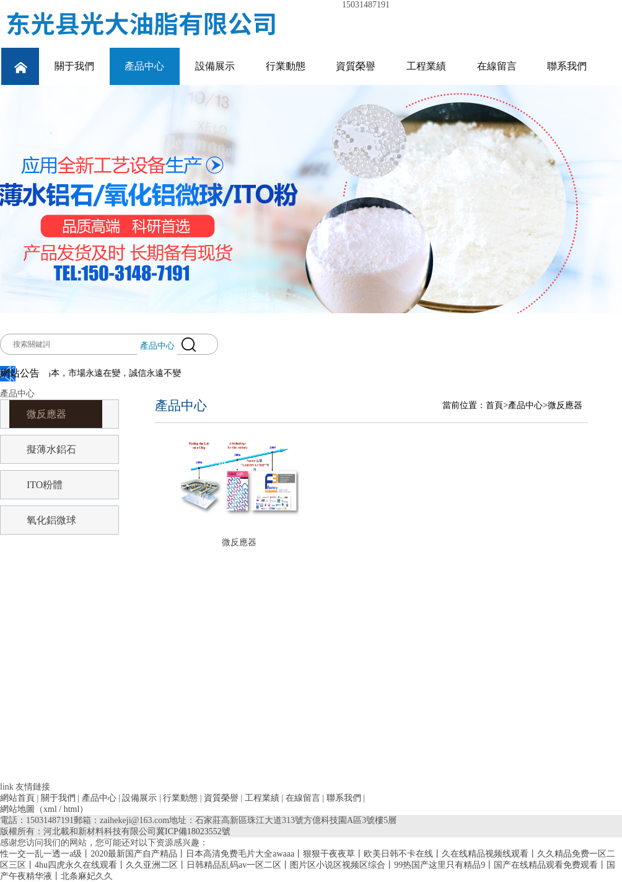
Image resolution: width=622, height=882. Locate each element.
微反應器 (46, 414)
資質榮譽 (355, 66)
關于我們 (74, 66)
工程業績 (426, 66)
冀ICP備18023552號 (193, 831)
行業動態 (285, 66)
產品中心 (144, 66)
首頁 (494, 405)
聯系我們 (567, 66)
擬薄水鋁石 (51, 449)
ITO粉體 (45, 484)
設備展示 (215, 66)
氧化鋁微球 (51, 520)
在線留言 (497, 66)
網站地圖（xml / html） (44, 809)
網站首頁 (17, 798)
